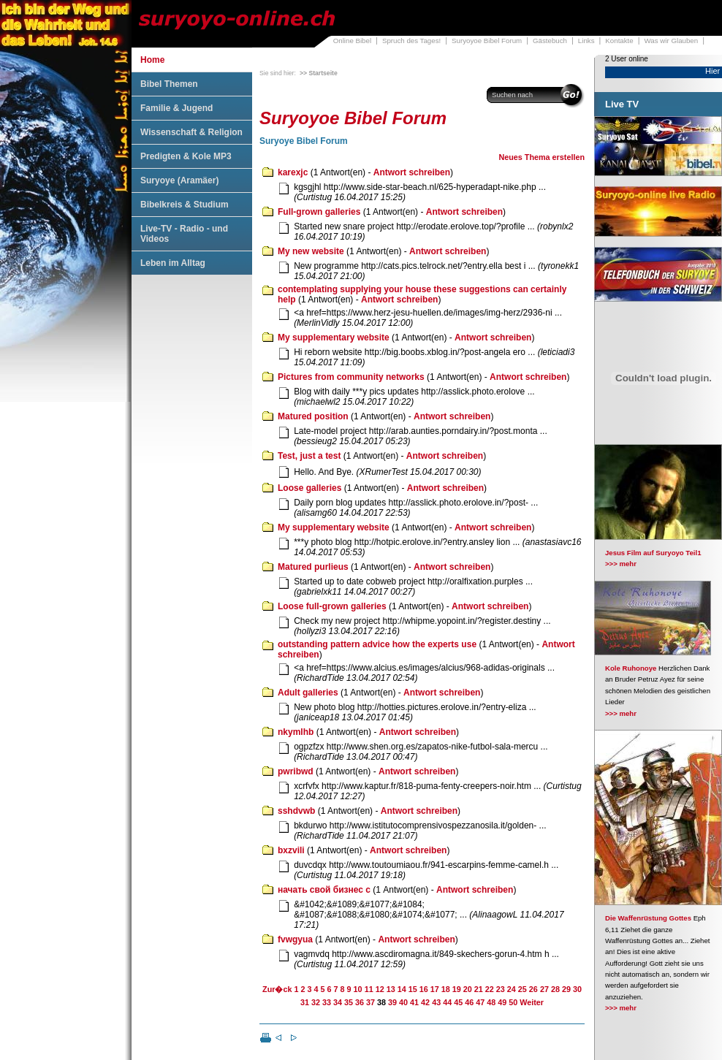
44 (447, 1002)
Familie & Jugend (176, 108)
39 (392, 1002)
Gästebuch (550, 41)
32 (315, 1002)
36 (359, 1002)
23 (500, 989)
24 (511, 989)
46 (469, 1002)
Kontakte (619, 41)
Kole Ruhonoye (630, 668)
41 (414, 1002)
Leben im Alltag (172, 263)
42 (425, 1002)
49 (502, 1002)
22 (489, 989)
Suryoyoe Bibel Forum (487, 41)
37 (370, 1002)
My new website (311, 251)
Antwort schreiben (411, 172)
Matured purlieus (313, 567)
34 (337, 1002)
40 (403, 1002)
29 (566, 989)
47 (480, 1002)
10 (358, 989)
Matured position (313, 416)
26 (533, 989)
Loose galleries (309, 488)
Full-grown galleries (319, 212)
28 (555, 989)
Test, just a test (309, 456)
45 (458, 1002)
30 (577, 989)
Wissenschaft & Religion (191, 132)
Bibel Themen (169, 84)
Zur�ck (277, 989)
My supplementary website (334, 337)
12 (380, 989)
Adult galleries (308, 692)
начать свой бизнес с (324, 890)
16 (423, 989)
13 (391, 989)
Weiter (532, 1002)
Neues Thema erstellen (541, 157)
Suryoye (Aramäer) (179, 180)
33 (326, 1002)
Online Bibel (352, 41)
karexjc (293, 172)
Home (152, 60)
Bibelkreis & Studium (184, 204)
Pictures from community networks (351, 377)
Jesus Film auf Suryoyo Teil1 (653, 553)
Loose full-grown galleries (332, 606)
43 (436, 1002)
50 (513, 1002)
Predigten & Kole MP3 (186, 156)
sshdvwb (296, 811)
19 (456, 989)
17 (434, 989)
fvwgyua (295, 939)
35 (348, 1002)
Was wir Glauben (672, 41)
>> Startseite (319, 73)
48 (491, 1002)
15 (412, 989)
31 (304, 1002)
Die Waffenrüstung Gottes (648, 918)
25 (522, 989)
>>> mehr (620, 564)
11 (369, 989)
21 (478, 989)
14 (402, 989)
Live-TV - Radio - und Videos (184, 234)
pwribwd (296, 771)
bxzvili (291, 850)
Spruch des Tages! (411, 41)
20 (467, 989)
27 (544, 989)
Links (586, 41)
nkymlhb (296, 732)
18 (445, 989)
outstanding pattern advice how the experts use (377, 644)
